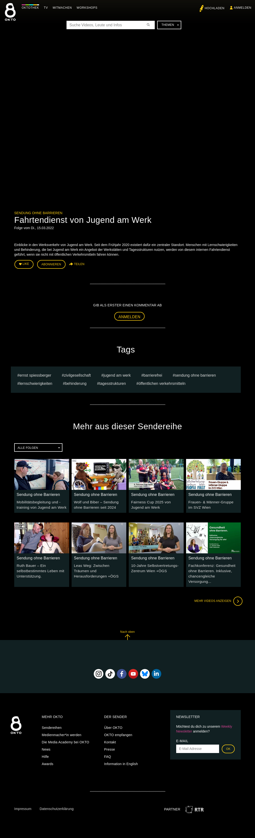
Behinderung (76, 382)
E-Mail (182, 732)
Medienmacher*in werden (61, 726)
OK (228, 739)
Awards (47, 755)
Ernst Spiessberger (35, 374)
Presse (109, 740)
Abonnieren (51, 263)
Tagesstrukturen (112, 382)
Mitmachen (63, 7)
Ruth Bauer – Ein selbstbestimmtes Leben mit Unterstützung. (38, 568)
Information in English (121, 755)
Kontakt (110, 733)
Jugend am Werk (117, 374)
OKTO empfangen (118, 726)
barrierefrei (152, 374)
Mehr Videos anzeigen (217, 592)
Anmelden (130, 315)
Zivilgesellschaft (77, 374)
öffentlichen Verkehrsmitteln (162, 382)
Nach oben (127, 626)
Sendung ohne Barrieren (38, 213)
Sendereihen (51, 718)
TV (47, 7)
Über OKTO (113, 718)
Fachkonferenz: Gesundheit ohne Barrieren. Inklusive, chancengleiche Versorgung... (211, 568)
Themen (170, 25)
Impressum (22, 800)
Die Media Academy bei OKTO (65, 733)
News (46, 740)
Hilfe (45, 747)
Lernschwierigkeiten (36, 382)
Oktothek (31, 7)
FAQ (107, 747)
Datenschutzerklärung (57, 800)
